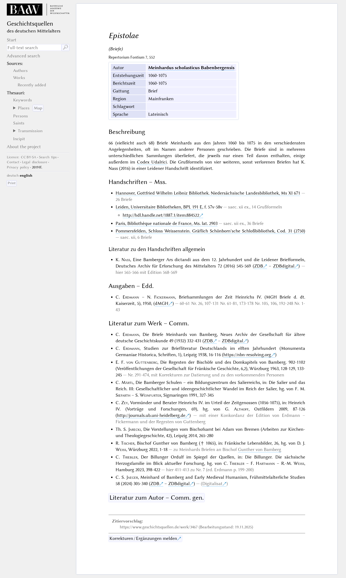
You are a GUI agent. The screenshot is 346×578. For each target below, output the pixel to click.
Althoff (241, 409)
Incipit (19, 138)
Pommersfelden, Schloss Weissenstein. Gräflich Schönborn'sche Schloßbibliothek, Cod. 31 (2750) (210, 231)
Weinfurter (150, 395)
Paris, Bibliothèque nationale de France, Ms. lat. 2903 (167, 223)
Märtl (127, 382)
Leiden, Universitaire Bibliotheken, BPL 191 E (159, 207)
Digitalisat (212, 483)
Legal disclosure (34, 162)
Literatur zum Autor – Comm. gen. (156, 497)
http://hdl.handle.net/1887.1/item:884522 (161, 215)
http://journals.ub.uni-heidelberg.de (151, 415)
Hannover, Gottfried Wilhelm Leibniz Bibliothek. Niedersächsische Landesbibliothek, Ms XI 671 (208, 193)
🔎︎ (65, 47)
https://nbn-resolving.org (247, 354)
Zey (124, 402)
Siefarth (123, 395)
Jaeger (132, 477)
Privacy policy (18, 167)
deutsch (13, 175)
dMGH (161, 303)
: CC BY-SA (21, 157)
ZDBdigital (283, 266)
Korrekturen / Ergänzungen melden (143, 538)
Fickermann (164, 297)
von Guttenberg (141, 362)
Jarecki (134, 429)
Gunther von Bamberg (259, 449)
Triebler (130, 457)
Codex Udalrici (152, 162)
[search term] (34, 47)
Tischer (127, 443)
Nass (125, 259)
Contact (13, 162)
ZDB (258, 266)
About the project (24, 146)
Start (11, 40)
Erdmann (131, 297)
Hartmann (265, 463)
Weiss (121, 449)
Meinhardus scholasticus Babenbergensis (191, 67)
